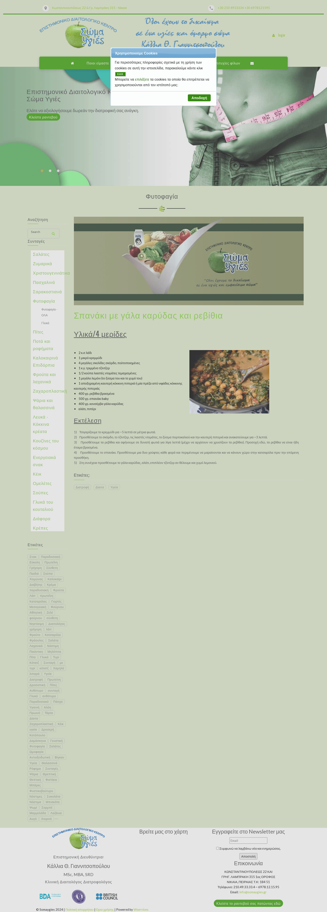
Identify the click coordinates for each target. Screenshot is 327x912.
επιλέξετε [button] (142, 79)
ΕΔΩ (120, 74)
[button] (199, 97)
